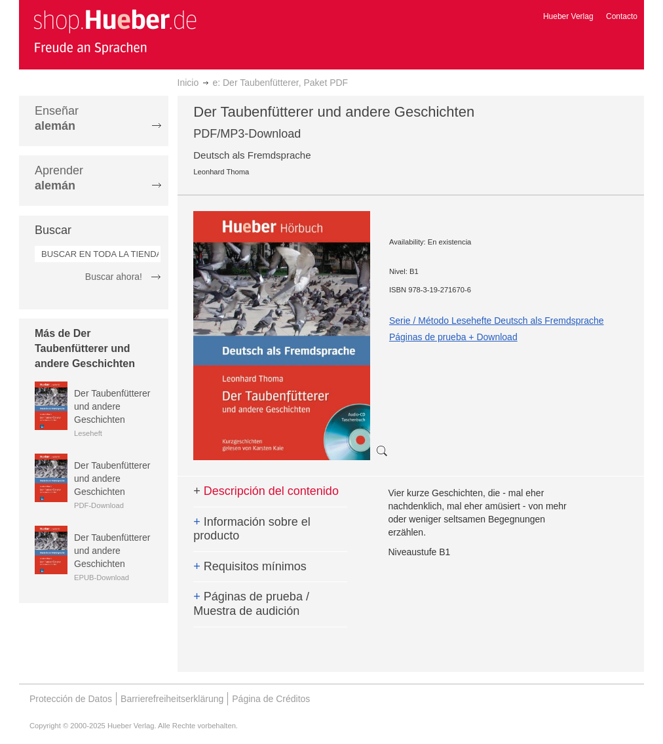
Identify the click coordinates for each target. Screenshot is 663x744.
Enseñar (57, 118)
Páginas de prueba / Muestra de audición (251, 603)
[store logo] (114, 31)
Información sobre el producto (252, 529)
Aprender (59, 178)
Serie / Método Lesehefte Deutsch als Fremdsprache (496, 320)
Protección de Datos (70, 699)
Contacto (621, 16)
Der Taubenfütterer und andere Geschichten (112, 406)
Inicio (188, 82)
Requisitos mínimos (250, 566)
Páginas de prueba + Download (453, 337)
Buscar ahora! (113, 276)
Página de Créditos (271, 699)
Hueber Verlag (568, 16)
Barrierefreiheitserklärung (172, 699)
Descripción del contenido (266, 491)
